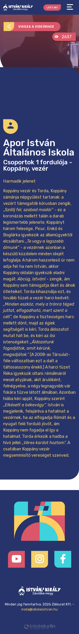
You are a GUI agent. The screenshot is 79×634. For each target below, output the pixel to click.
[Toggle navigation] (70, 7)
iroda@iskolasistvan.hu (39, 609)
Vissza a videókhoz (29, 26)
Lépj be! (52, 7)
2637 (63, 36)
